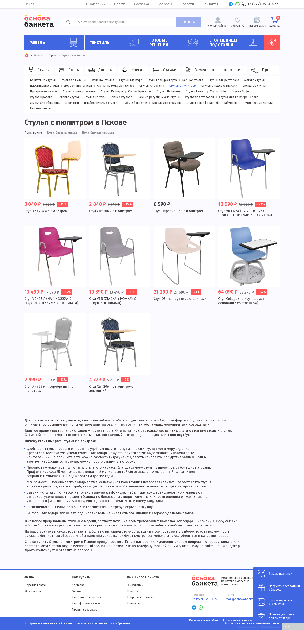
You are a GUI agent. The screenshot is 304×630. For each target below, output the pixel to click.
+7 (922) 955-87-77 (263, 4)
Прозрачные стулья (44, 91)
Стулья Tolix (218, 91)
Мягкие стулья (254, 80)
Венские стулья (68, 97)
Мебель (55, 42)
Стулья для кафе (130, 80)
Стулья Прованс (41, 97)
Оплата (120, 4)
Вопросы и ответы (140, 597)
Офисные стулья (102, 80)
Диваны (100, 70)
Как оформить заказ (86, 603)
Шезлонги (72, 103)
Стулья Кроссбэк (140, 91)
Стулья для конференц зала (238, 97)
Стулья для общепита (45, 103)
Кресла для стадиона (166, 103)
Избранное (237, 25)
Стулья (38, 70)
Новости (187, 4)
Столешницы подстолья (235, 42)
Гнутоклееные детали (257, 103)
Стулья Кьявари (112, 91)
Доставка (141, 4)
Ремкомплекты (40, 108)
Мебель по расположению (213, 70)
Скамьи (164, 70)
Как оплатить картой (86, 597)
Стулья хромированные (79, 91)
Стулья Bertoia (94, 97)
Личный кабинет (218, 25)
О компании (96, 4)
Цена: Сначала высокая (98, 132)
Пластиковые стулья (44, 86)
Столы (68, 70)
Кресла (132, 70)
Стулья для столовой (199, 97)
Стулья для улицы (73, 80)
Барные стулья (192, 80)
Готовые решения (175, 42)
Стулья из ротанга (151, 86)
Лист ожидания (257, 25)
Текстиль (115, 42)
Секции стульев (121, 97)
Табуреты (230, 103)
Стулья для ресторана (223, 80)
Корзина (274, 21)
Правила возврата (84, 609)
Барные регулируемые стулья (158, 97)
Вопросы (164, 4)
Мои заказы (32, 591)
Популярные (33, 132)
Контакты (210, 4)
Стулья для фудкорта (162, 80)
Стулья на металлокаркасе (115, 86)
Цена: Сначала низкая (62, 132)
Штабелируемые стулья (100, 103)
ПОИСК (189, 22)
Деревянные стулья (78, 86)
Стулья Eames (195, 91)
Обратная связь (35, 585)
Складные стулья (254, 86)
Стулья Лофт (240, 91)
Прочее (263, 70)
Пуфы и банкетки (134, 103)
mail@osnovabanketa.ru (243, 599)
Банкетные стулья (43, 80)
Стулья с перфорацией (203, 103)
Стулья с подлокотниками (219, 86)
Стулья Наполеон (168, 91)
